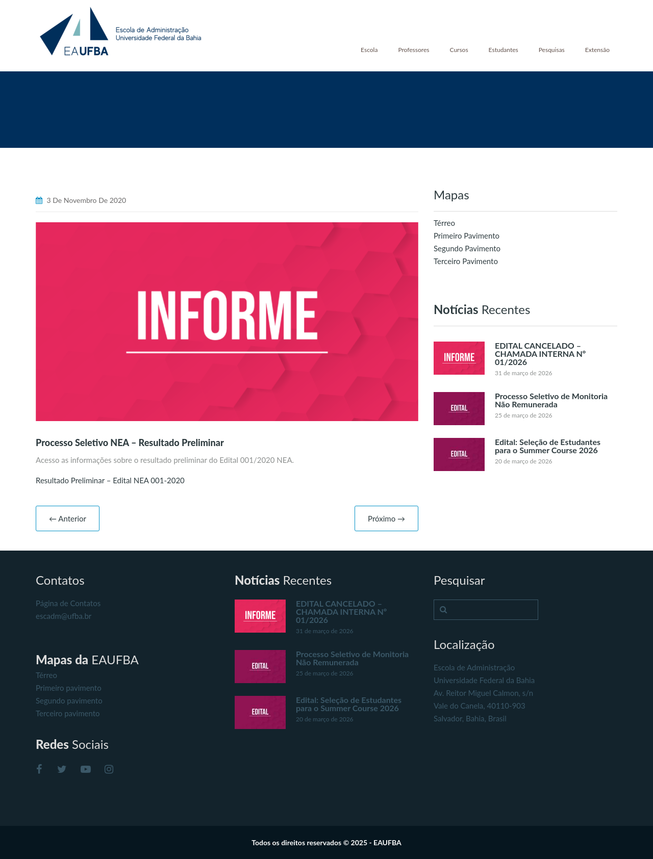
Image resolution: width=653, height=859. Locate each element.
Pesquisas (552, 50)
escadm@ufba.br (63, 615)
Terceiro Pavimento (466, 261)
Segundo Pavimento (467, 248)
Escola (369, 50)
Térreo (444, 222)
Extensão (597, 50)
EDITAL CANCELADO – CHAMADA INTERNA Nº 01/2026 (540, 354)
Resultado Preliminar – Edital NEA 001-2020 (110, 480)
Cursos (458, 50)
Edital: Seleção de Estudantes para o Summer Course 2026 (547, 446)
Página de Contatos (68, 603)
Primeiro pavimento (69, 687)
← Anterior (67, 518)
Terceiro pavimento (68, 713)
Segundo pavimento (69, 700)
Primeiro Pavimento (466, 235)
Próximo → (386, 518)
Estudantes (503, 50)
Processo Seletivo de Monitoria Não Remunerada (551, 400)
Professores (413, 50)
